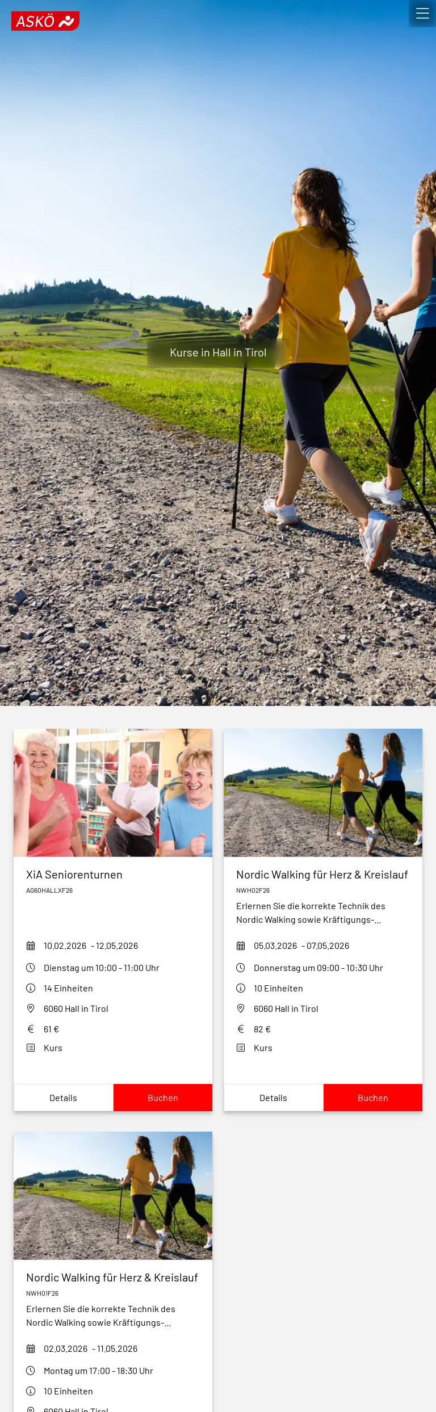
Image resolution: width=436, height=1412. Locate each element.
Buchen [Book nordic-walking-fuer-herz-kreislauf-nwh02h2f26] (373, 1097)
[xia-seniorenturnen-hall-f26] (113, 874)
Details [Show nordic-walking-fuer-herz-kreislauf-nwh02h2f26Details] (273, 1097)
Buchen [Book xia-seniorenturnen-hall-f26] (163, 1097)
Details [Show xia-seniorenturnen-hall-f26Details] (63, 1097)
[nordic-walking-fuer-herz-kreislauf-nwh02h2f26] (323, 874)
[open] (422, 13)
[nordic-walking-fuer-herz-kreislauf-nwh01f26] (113, 1277)
